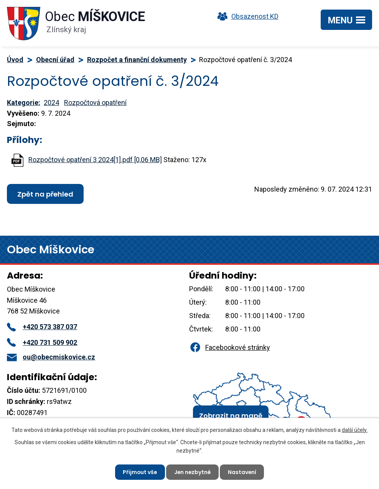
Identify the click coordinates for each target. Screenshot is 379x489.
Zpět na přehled (45, 194)
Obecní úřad (55, 60)
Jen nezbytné (192, 472)
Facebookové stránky (229, 347)
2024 (51, 102)
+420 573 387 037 (42, 327)
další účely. (354, 430)
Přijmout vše (139, 472)
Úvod (15, 60)
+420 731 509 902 (42, 342)
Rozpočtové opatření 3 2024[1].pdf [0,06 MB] (95, 160)
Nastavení (243, 472)
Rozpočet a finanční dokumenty (137, 60)
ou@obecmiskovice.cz (51, 357)
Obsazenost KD (246, 16)
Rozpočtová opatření (95, 102)
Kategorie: (23, 102)
